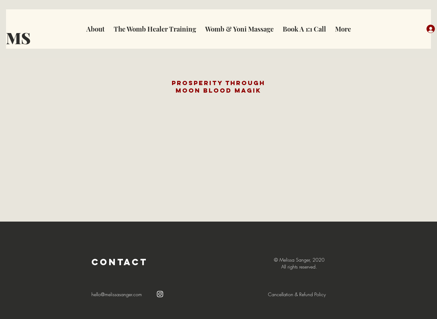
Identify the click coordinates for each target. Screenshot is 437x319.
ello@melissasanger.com (118, 294)
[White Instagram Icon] (160, 294)
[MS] (22, 38)
